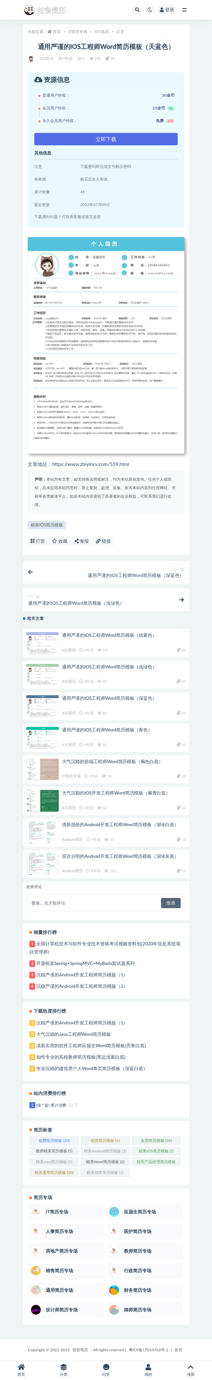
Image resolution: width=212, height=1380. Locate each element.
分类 (63, 1370)
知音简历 (80, 1349)
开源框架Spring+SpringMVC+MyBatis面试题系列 (85, 963)
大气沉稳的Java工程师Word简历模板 (73, 1034)
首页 (57, 31)
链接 (103, 541)
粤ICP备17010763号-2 (149, 1349)
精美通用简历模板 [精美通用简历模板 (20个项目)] (54, 1172)
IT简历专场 (77, 31)
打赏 (38, 541)
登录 (167, 9)
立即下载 (106, 139)
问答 (106, 1370)
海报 (82, 541)
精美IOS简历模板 (47, 524)
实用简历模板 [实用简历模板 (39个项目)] (156, 1140)
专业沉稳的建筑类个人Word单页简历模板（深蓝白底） (92, 1068)
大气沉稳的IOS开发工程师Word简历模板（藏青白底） (116, 792)
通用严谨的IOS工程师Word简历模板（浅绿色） (109, 666)
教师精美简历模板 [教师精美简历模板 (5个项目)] (54, 1150)
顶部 (191, 1370)
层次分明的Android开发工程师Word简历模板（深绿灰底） (120, 856)
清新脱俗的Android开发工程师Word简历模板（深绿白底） (120, 824)
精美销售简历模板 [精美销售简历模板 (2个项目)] (105, 1172)
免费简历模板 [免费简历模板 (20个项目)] (53, 1140)
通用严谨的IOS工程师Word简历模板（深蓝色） (109, 698)
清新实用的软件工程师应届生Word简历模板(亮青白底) (91, 1045)
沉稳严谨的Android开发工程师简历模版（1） (82, 974)
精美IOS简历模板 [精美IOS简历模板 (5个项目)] (156, 1150)
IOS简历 (102, 31)
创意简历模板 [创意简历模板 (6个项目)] (105, 1140)
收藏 (60, 541)
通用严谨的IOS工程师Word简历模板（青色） (107, 729)
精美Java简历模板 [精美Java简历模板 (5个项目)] (54, 1161)
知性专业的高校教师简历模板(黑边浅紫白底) (81, 1057)
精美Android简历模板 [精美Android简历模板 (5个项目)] (105, 1150)
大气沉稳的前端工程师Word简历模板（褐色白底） (112, 761)
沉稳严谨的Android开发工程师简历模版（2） (82, 986)
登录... (37, 903)
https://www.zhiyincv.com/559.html (90, 464)
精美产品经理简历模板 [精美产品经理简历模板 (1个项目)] (156, 1162)
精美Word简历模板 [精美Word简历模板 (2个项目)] (105, 1161)
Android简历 (72, 839)
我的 (148, 1370)
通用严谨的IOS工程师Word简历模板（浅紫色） (109, 635)
